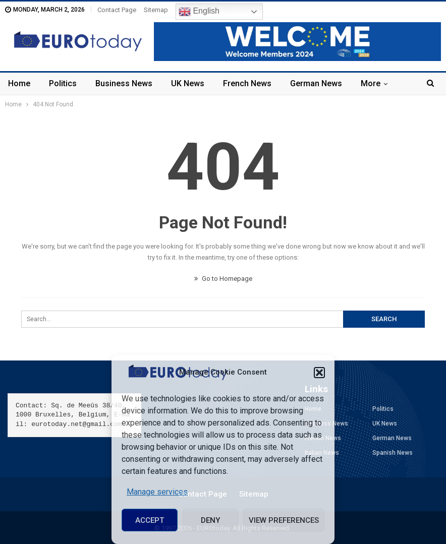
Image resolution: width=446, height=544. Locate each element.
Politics (63, 83)
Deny (210, 520)
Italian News (322, 452)
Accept (149, 520)
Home (19, 83)
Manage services (157, 492)
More (370, 83)
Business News (123, 83)
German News (316, 83)
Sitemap (156, 10)
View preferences (284, 520)
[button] (319, 373)
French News (247, 83)
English (199, 12)
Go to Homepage (223, 278)
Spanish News (392, 452)
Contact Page (116, 10)
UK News (187, 83)
